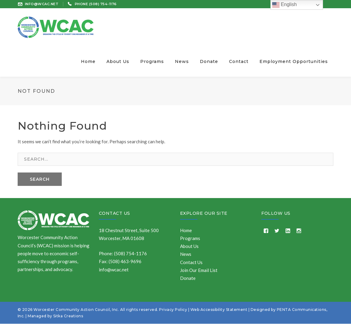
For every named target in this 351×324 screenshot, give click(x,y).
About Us (189, 246)
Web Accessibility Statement (219, 310)
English (284, 5)
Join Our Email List (198, 270)
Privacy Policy (173, 310)
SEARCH (40, 179)
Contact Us (114, 213)
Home (186, 230)
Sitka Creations (68, 316)
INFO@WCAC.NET (42, 4)
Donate (188, 278)
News (185, 254)
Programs (190, 238)
